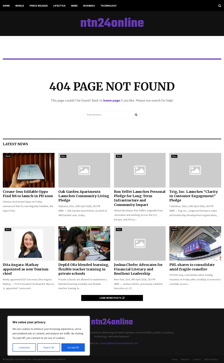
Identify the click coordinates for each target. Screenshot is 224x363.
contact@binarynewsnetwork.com (118, 343)
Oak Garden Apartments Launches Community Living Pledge (83, 196)
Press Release (39, 5)
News (74, 5)
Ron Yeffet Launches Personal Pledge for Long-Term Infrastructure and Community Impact (139, 198)
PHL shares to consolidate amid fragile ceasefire (191, 267)
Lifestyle (59, 5)
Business (89, 5)
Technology (108, 5)
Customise (25, 347)
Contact (197, 359)
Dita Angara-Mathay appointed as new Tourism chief (25, 269)
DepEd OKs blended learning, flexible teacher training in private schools (83, 269)
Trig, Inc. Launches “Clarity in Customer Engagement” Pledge (193, 196)
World (19, 5)
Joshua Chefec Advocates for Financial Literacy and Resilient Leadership (138, 269)
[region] (48, 336)
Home (6, 5)
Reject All (49, 347)
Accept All (73, 347)
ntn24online (112, 23)
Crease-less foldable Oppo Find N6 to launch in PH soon (28, 193)
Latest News (15, 144)
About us (185, 359)
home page (111, 100)
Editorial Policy (211, 359)
